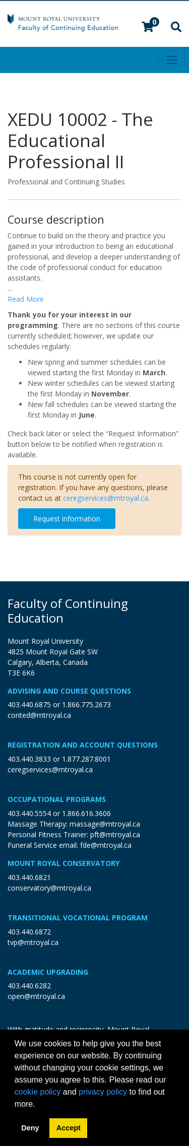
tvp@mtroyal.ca (33, 942)
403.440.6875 (29, 704)
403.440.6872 (29, 931)
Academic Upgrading (48, 972)
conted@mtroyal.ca (39, 715)
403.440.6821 (29, 877)
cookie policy (38, 1092)
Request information (66, 518)
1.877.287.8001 (86, 759)
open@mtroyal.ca (36, 996)
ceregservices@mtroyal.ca (105, 498)
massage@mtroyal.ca (105, 824)
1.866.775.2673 (86, 704)
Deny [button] (30, 1128)
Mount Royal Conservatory (63, 863)
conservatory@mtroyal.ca (49, 888)
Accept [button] (68, 1128)
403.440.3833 (29, 759)
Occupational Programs (57, 799)
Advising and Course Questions (69, 691)
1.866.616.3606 (86, 813)
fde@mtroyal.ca (106, 845)
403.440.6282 (29, 985)
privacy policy (103, 1092)
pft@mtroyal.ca (115, 834)
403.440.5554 (29, 813)
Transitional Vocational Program (78, 917)
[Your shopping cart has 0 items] (148, 28)
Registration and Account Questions (83, 745)
